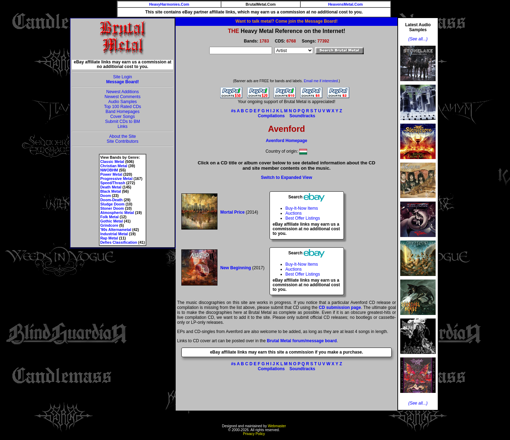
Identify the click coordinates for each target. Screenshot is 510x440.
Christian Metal (113, 166)
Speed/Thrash (112, 183)
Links (123, 126)
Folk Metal (109, 217)
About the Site (122, 136)
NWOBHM (109, 170)
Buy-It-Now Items (301, 208)
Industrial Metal (114, 234)
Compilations (271, 115)
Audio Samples (122, 101)
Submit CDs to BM (122, 121)
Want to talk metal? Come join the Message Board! (287, 21)
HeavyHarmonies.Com (169, 4)
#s (233, 110)
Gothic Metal (111, 221)
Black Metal (110, 191)
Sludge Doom (112, 204)
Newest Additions (122, 91)
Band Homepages (123, 111)
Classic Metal (112, 161)
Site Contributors (122, 141)
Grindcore (109, 225)
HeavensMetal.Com (345, 4)
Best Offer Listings (302, 218)
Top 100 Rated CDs (122, 106)
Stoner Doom (112, 208)
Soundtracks (302, 115)
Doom (105, 195)
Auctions (293, 213)
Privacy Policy (254, 434)
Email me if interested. (321, 81)
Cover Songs (122, 116)
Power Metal (111, 174)
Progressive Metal (116, 178)
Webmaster (277, 426)
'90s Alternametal (115, 229)
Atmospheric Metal (117, 212)
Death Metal (110, 187)
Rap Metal (109, 238)
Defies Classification (118, 242)
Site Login (122, 76)
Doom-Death (111, 200)
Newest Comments (122, 96)
